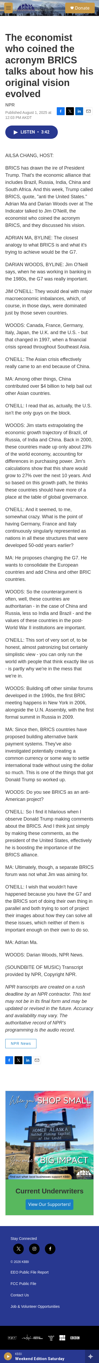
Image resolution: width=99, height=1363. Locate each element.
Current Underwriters (50, 1191)
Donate (82, 8)
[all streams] (92, 1356)
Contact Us (20, 1295)
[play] (8, 1356)
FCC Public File (23, 1284)
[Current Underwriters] (49, 1135)
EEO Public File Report (30, 1272)
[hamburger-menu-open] (8, 8)
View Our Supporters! (49, 1204)
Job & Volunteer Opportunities (35, 1307)
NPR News (21, 1043)
